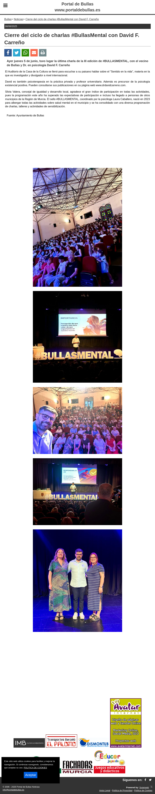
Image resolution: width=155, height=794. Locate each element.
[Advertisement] (77, 143)
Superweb (144, 787)
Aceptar (30, 775)
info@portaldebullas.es (13, 790)
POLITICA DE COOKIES (35, 767)
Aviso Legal (104, 790)
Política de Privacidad (122, 790)
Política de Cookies (143, 790)
